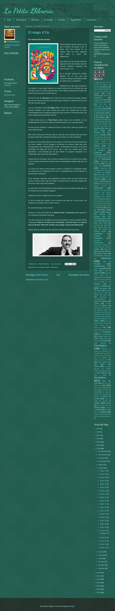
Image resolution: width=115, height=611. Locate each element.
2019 (98, 573)
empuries (108, 205)
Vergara (103, 412)
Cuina (96, 166)
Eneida (108, 207)
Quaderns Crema (99, 355)
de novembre (103, 455)
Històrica (106, 258)
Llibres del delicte (100, 301)
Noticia (96, 323)
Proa (105, 341)
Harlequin (107, 251)
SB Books (98, 389)
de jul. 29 (103, 477)
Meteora (98, 314)
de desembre (103, 451)
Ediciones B (106, 181)
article (96, 108)
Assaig (103, 108)
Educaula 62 (99, 203)
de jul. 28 (103, 481)
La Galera (107, 277)
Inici (9, 19)
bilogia (107, 128)
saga (104, 385)
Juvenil (97, 273)
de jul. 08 (103, 527)
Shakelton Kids (98, 394)
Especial (102, 214)
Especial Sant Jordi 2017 (102, 225)
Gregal (107, 247)
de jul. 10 (103, 521)
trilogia (96, 407)
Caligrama (106, 139)
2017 (98, 579)
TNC (99, 405)
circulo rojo (106, 143)
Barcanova (97, 126)
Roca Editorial (102, 373)
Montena (98, 316)
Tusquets (108, 407)
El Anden (108, 203)
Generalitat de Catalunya (101, 245)
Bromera (108, 137)
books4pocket (98, 137)
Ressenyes (21, 19)
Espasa (108, 212)
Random (104, 357)
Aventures (100, 113)
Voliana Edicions (106, 416)
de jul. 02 (103, 544)
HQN (104, 261)
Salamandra (107, 387)
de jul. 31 (103, 471)
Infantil (103, 268)
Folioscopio (97, 240)
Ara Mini (102, 104)
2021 (98, 445)
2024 (98, 435)
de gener (101, 568)
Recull (96, 366)
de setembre (102, 461)
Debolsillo (107, 166)
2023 (98, 438)
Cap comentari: (56, 264)
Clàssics (62, 19)
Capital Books (100, 141)
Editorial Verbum (101, 201)
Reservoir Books (106, 370)
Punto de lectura (104, 353)
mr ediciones (107, 316)
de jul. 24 (103, 487)
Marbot (109, 308)
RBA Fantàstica (103, 362)
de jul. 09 (103, 524)
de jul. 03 (103, 541)
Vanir (95, 412)
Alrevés (96, 93)
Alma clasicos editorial (101, 91)
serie (95, 392)
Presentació (97, 341)
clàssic (48, 267)
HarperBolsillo (98, 255)
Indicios (96, 268)
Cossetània (106, 159)
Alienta (107, 89)
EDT (109, 201)
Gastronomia (98, 243)
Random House (99, 360)
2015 (98, 586)
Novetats (48, 19)
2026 (98, 428)
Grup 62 (107, 249)
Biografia (97, 132)
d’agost (101, 465)
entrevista (101, 210)
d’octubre (101, 458)
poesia (96, 338)
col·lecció (102, 150)
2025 (98, 432)
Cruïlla (107, 163)
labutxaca (54, 267)
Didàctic (108, 172)
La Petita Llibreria (29, 10)
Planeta (108, 334)
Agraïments (75, 19)
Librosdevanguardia (99, 299)
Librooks (108, 290)
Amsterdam (98, 98)
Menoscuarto (97, 312)
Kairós (107, 273)
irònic (96, 271)
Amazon (106, 95)
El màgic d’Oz (38, 32)
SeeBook (106, 389)
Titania (108, 403)
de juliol (101, 468)
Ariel (107, 106)
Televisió (105, 401)
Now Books (104, 323)
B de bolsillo (99, 117)
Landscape (103, 288)
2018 (98, 576)
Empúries (99, 207)
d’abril (100, 558)
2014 (98, 589)
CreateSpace (103, 161)
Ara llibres (107, 102)
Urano (107, 409)
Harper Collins (102, 253)
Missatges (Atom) (42, 280)
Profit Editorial (100, 343)
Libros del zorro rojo (102, 295)
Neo (107, 321)
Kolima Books (98, 275)
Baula (106, 126)
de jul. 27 (103, 484)
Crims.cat (97, 163)
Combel (109, 154)
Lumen (96, 303)
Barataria (105, 124)
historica (108, 255)
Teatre (96, 401)
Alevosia (96, 87)
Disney (99, 174)
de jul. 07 (103, 530)
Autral (109, 110)
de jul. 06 (103, 537)
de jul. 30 (103, 474)
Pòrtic (106, 338)
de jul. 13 (103, 517)
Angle (105, 100)
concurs (105, 157)
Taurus (107, 398)
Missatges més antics (79, 275)
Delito (96, 170)
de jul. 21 (103, 497)
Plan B (101, 334)
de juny (101, 552)
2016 (98, 582)
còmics (98, 157)
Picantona (107, 332)
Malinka (96, 308)
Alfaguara (104, 87)
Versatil (96, 414)
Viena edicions (105, 414)
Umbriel (98, 410)
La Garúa (100, 279)
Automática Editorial (99, 110)
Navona (106, 318)
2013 (98, 592)
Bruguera (98, 139)
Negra (96, 321)
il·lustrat (97, 264)
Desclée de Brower (105, 170)
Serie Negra (105, 392)
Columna (97, 152)
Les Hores (97, 290)
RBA (109, 360)
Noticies (35, 19)
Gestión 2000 (98, 247)
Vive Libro (97, 416)
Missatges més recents (37, 275)
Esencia (97, 212)
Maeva (104, 305)
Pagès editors (98, 329)
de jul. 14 (103, 514)
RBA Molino (99, 364)
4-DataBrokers (98, 82)
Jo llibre (105, 270)
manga (102, 308)
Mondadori (108, 314)
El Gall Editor (99, 205)
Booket (103, 135)
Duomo (97, 179)
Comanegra (98, 155)
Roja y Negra (100, 375)
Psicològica (100, 345)
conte (95, 159)
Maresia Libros (102, 310)
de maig (101, 555)
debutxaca (104, 168)
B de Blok (105, 115)
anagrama (97, 100)
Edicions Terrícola (100, 186)
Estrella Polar (99, 231)
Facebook (7, 85)
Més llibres (107, 312)
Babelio (103, 122)
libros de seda (102, 292)
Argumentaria (97, 106)
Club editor (107, 148)
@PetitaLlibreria (9, 95)
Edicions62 (98, 188)
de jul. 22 (103, 494)
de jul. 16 (103, 507)
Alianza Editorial (98, 89)
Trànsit (106, 405)
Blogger (72, 606)
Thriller (97, 403)
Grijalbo (96, 249)
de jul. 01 (103, 547)
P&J (104, 327)
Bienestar (97, 128)
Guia (99, 251)
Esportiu (104, 229)
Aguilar (105, 84)
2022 (98, 442)
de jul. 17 (103, 504)
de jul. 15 (103, 511)
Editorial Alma (98, 190)
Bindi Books (99, 130)
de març (101, 562)
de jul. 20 (103, 501)
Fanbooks (98, 234)
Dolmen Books (104, 177)
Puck (95, 353)
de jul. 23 (103, 491)
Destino (99, 172)
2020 (98, 448)
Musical (98, 318)
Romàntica (100, 377)
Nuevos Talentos (99, 325)
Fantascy (97, 236)
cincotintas (97, 143)
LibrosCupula (103, 297)
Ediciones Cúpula (104, 183)
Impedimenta (99, 266)
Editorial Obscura (105, 199)
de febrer (101, 565)
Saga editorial (98, 387)
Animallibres (97, 102)
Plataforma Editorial (103, 336)
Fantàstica (98, 238)
